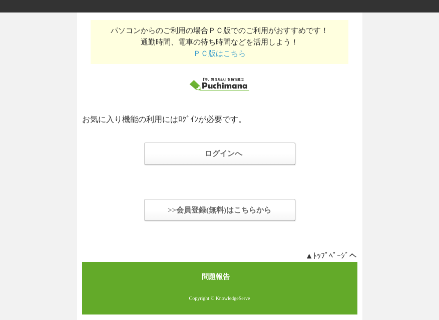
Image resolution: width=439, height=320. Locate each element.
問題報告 (216, 276)
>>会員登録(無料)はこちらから (219, 210)
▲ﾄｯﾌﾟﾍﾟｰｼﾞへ (331, 256)
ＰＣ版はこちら (219, 53)
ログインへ (223, 154)
